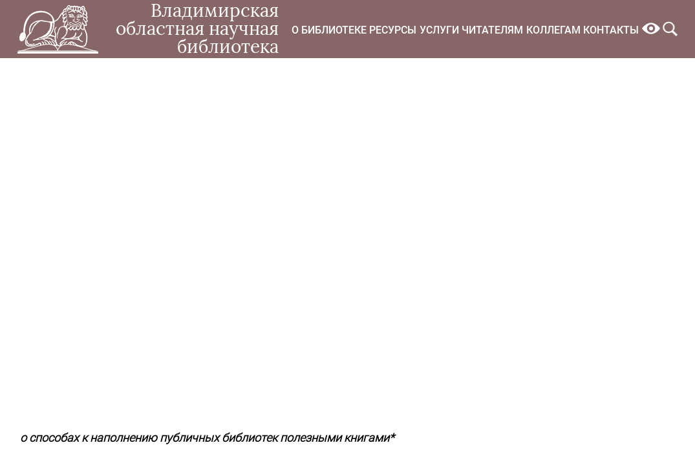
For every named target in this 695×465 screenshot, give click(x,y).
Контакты (611, 30)
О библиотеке (329, 30)
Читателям (492, 30)
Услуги (439, 30)
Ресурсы (392, 30)
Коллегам (553, 30)
